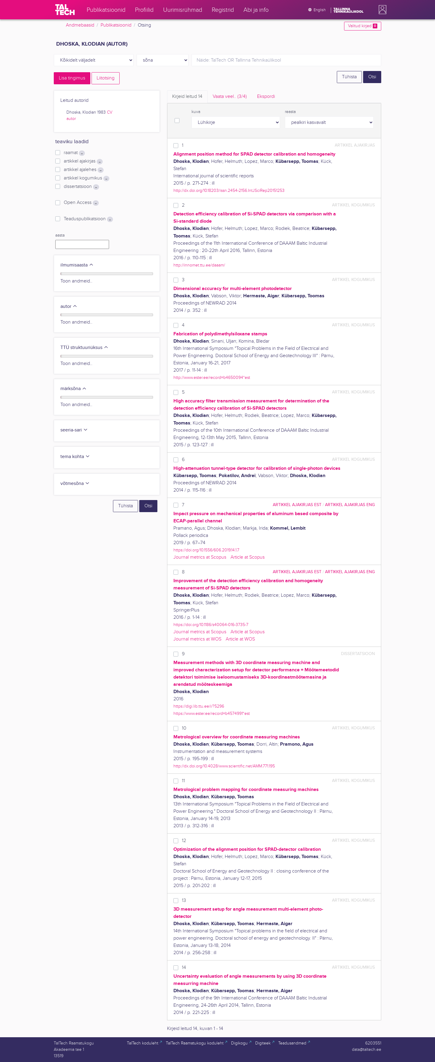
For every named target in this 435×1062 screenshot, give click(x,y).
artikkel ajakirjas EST (297, 504)
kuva (196, 111)
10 (184, 728)
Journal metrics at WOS (197, 639)
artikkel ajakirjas (83, 161)
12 (184, 841)
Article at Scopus (247, 557)
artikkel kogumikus (86, 178)
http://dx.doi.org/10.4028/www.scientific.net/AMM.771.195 (224, 766)
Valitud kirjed (362, 26)
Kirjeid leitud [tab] (187, 96)
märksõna (73, 389)
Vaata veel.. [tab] (230, 96)
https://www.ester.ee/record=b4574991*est (211, 713)
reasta (290, 111)
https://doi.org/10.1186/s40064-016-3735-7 (210, 624)
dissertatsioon (81, 187)
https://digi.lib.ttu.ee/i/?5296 (198, 706)
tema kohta (75, 457)
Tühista (349, 77)
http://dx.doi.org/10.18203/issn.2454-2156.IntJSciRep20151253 (229, 190)
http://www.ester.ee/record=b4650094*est (211, 377)
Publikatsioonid (116, 25)
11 (183, 781)
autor (71, 118)
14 (184, 967)
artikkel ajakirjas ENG (350, 504)
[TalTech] (65, 9)
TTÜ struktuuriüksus (84, 347)
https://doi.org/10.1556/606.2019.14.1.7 (206, 550)
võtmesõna (75, 483)
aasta (60, 235)
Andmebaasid (80, 25)
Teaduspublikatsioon (88, 219)
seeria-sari (74, 430)
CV (109, 112)
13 (184, 900)
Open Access (81, 203)
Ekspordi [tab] (266, 96)
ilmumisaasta (77, 265)
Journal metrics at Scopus (199, 557)
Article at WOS (240, 639)
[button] (381, 9)
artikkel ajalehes (84, 170)
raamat (74, 153)
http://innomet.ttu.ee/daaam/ (199, 265)
